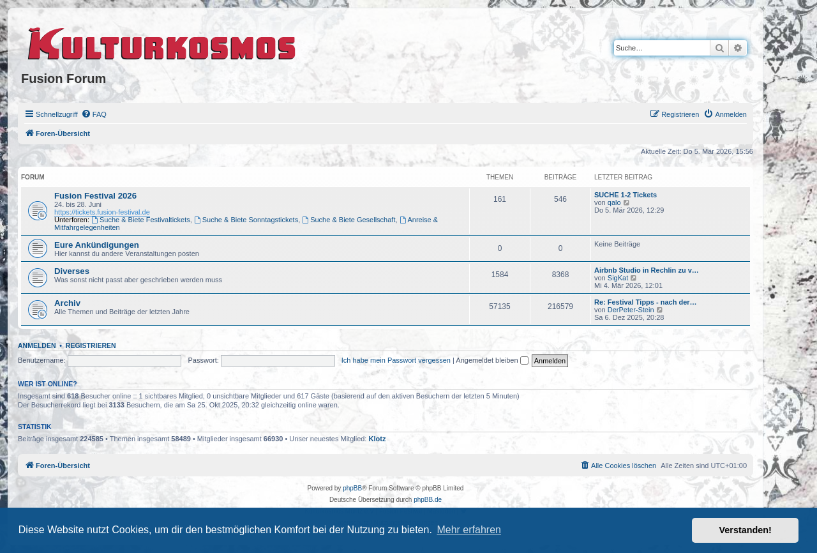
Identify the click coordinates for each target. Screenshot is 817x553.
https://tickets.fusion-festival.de (102, 212)
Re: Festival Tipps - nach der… (645, 302)
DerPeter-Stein (631, 310)
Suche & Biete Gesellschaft (348, 219)
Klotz (377, 439)
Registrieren (91, 345)
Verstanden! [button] (745, 530)
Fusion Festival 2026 (95, 196)
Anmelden (37, 345)
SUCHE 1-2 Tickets (625, 195)
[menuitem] (94, 114)
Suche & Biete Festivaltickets (140, 219)
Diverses (71, 271)
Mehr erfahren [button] (469, 529)
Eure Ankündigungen (96, 245)
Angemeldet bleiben (492, 360)
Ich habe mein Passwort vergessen (396, 360)
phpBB (352, 488)
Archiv (67, 303)
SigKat (618, 278)
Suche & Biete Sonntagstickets (246, 219)
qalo (614, 202)
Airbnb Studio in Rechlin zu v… (646, 270)
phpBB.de (428, 499)
